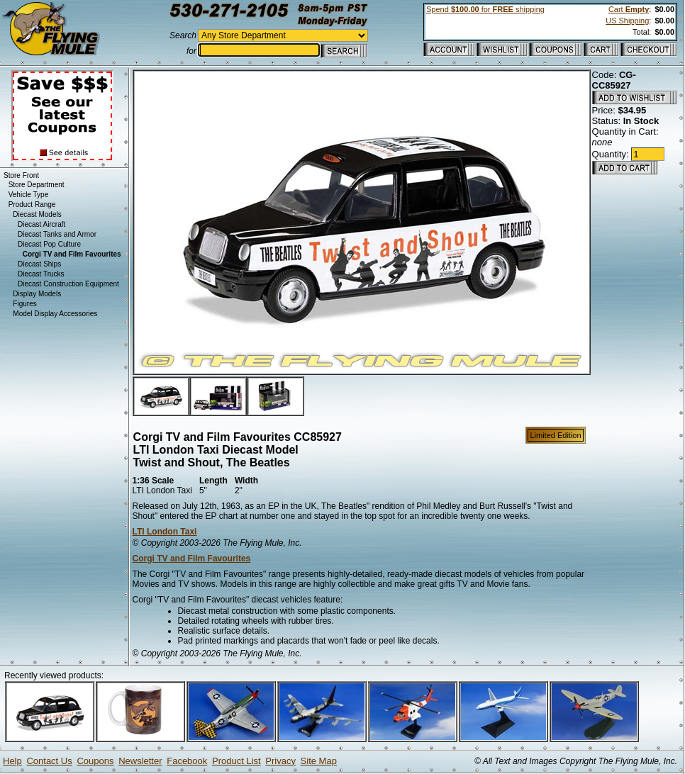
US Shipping (627, 20)
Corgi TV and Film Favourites (192, 558)
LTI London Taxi (165, 532)
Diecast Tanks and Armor (57, 234)
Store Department (37, 185)
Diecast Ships (39, 264)
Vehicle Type (29, 194)
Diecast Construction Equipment (68, 284)
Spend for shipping (485, 9)
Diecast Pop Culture (49, 244)
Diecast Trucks (41, 274)
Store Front (21, 175)
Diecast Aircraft (41, 224)
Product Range (32, 204)
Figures (24, 304)
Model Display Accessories (55, 314)
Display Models (37, 294)
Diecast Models (37, 214)
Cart (628, 9)
